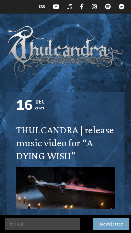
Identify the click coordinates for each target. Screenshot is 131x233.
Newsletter (111, 224)
